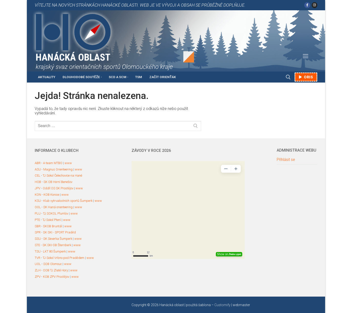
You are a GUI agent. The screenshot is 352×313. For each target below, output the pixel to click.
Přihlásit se (286, 159)
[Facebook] (307, 5)
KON (38, 194)
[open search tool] (288, 77)
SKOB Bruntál (52, 226)
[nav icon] (305, 56)
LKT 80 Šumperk (54, 251)
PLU (38, 213)
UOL (38, 264)
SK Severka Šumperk (57, 239)
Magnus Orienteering (58, 169)
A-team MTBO (52, 163)
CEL (37, 175)
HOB (38, 182)
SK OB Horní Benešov (58, 182)
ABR (38, 163)
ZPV (38, 276)
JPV (37, 188)
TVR (37, 258)
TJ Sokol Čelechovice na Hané (62, 175)
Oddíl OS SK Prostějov (58, 188)
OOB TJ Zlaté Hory (55, 270)
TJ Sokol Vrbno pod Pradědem (63, 258)
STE (37, 245)
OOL (38, 207)
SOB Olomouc (52, 264)
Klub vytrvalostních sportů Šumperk (67, 201)
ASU (38, 169)
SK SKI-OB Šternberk (57, 245)
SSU (38, 239)
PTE (37, 220)
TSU (38, 251)
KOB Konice (51, 194)
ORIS (306, 77)
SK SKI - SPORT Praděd (59, 232)
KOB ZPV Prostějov (56, 276)
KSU (38, 201)
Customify (222, 305)
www (68, 163)
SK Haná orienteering (58, 207)
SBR (38, 226)
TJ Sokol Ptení (52, 220)
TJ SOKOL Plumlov (55, 213)
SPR (38, 232)
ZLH (38, 270)
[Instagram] (314, 5)
